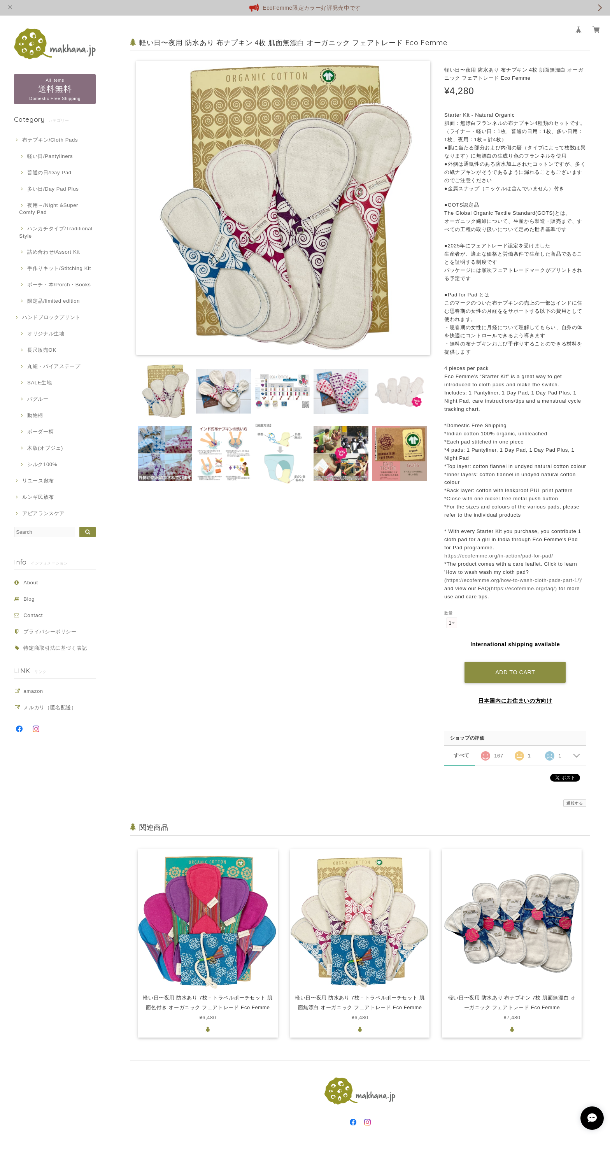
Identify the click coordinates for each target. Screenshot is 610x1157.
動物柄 (35, 415)
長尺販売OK (41, 350)
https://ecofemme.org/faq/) (524, 588)
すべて (462, 754)
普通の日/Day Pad (49, 172)
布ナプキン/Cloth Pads (50, 140)
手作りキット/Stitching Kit (59, 268)
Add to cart (515, 671)
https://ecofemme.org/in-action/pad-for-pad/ (498, 556)
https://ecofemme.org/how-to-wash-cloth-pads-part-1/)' (514, 580)
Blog (29, 599)
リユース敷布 (38, 481)
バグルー (38, 399)
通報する (574, 802)
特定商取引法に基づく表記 (55, 648)
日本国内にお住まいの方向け (515, 699)
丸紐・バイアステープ (54, 366)
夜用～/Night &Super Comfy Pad (48, 208)
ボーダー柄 (40, 432)
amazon (33, 691)
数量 (448, 613)
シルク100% (42, 464)
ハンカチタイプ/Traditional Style (55, 232)
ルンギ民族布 (38, 497)
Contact (33, 615)
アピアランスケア (43, 513)
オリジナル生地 (46, 334)
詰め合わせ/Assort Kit (53, 252)
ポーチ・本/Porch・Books (59, 284)
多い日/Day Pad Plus (53, 189)
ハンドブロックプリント (51, 317)
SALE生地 (39, 383)
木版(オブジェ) (45, 448)
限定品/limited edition (53, 301)
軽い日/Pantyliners (50, 156)
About (30, 583)
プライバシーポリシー (50, 632)
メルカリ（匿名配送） (50, 707)
